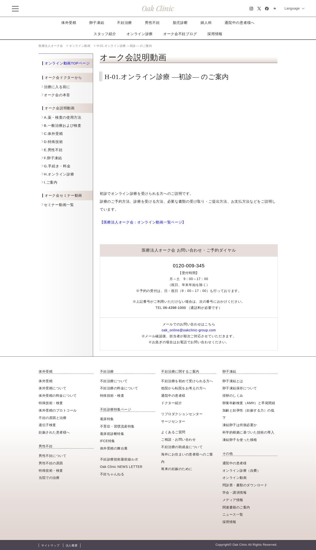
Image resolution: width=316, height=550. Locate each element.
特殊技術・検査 (51, 403)
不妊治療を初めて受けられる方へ (187, 381)
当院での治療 (49, 478)
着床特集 (107, 419)
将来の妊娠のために (176, 469)
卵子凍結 (96, 23)
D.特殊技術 (53, 142)
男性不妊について (52, 456)
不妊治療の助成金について (182, 447)
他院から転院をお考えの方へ (183, 388)
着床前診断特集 (112, 434)
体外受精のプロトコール (58, 410)
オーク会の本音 (57, 95)
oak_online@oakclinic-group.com (189, 330)
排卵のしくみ (232, 395)
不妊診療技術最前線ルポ (119, 459)
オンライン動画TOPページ (67, 63)
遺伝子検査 (47, 425)
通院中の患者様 (173, 395)
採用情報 (214, 34)
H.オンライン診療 (59, 174)
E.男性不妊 (53, 150)
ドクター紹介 (171, 403)
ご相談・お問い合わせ (178, 439)
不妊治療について (114, 381)
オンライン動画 (234, 478)
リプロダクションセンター (182, 414)
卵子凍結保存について (239, 388)
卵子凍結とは (232, 381)
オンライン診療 (139, 34)
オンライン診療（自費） (241, 470)
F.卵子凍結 (53, 158)
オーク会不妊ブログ (180, 34)
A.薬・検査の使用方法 (62, 117)
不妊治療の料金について (119, 388)
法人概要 (72, 545)
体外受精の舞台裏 (114, 448)
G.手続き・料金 (57, 166)
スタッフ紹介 (105, 34)
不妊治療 (124, 23)
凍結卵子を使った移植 (239, 440)
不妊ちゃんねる (112, 474)
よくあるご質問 (173, 432)
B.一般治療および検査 (62, 125)
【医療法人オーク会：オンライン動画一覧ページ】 (143, 222)
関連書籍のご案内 (236, 507)
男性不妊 (152, 23)
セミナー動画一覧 (59, 205)
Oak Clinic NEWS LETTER (121, 467)
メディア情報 (232, 500)
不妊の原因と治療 (52, 418)
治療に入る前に (57, 87)
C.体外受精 (53, 134)
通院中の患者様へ (240, 23)
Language (292, 8)
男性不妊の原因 (51, 463)
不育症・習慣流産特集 (117, 426)
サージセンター (173, 421)
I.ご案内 (51, 182)
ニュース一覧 (232, 514)
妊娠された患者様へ (54, 432)
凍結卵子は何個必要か (239, 425)
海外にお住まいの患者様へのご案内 (187, 458)
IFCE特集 (107, 441)
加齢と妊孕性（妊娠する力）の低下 (248, 414)
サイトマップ (50, 545)
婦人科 (206, 23)
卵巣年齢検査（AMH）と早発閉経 (248, 403)
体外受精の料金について (58, 395)
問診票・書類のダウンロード (245, 485)
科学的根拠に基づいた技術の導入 (248, 432)
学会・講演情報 (234, 492)
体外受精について (52, 388)
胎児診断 (180, 23)
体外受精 (68, 23)
